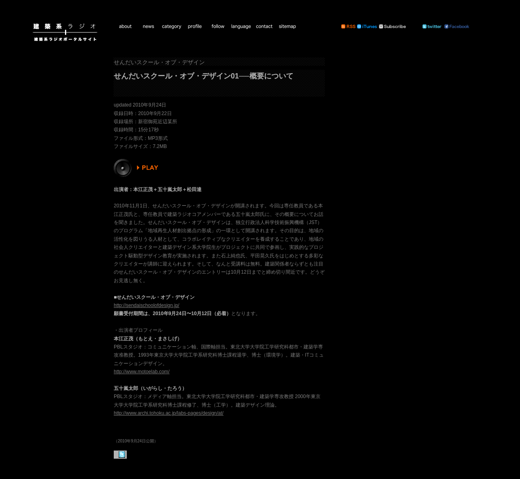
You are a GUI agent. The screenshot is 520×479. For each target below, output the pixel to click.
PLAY (137, 168)
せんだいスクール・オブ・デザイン (159, 62)
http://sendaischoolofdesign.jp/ (146, 305)
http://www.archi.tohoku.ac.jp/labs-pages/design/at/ (168, 413)
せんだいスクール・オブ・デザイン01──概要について (203, 76)
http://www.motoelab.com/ (141, 371)
